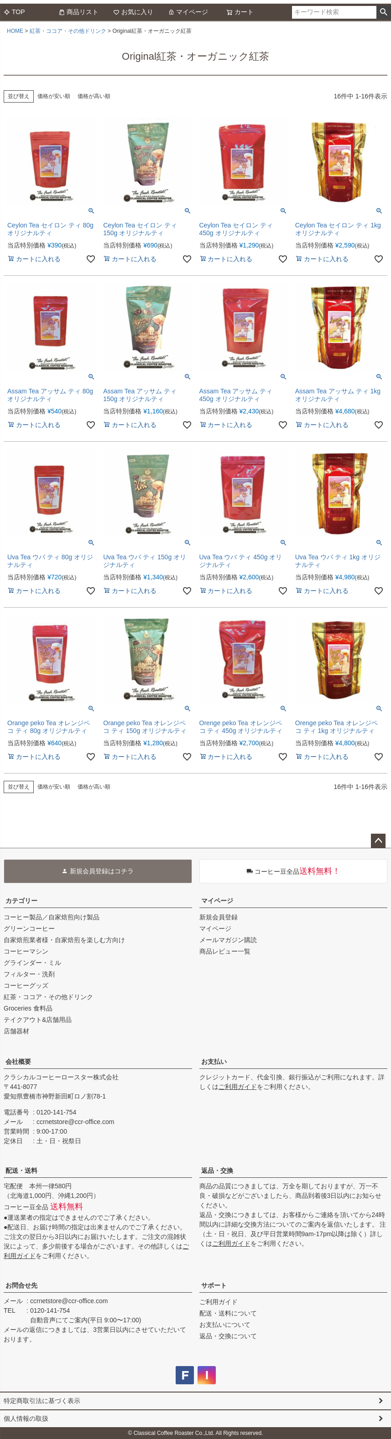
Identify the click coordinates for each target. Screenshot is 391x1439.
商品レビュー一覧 (224, 951)
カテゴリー (21, 900)
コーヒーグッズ (26, 985)
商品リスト (78, 11)
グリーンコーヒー (29, 928)
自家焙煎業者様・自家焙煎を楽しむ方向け (64, 940)
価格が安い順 (53, 96)
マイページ (188, 11)
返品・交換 (217, 1170)
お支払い (214, 1061)
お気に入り (133, 11)
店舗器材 (16, 1031)
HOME (15, 31)
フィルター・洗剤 (29, 974)
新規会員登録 (218, 917)
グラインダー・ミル (32, 962)
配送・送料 (21, 1170)
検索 (383, 12)
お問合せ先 (21, 1285)
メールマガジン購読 (228, 940)
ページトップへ (378, 841)
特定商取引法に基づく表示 (42, 1400)
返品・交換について (228, 1336)
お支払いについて (224, 1324)
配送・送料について (228, 1313)
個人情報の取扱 (26, 1418)
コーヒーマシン (26, 951)
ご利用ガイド (238, 1086)
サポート (214, 1285)
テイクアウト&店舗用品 (38, 1019)
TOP (14, 11)
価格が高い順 (94, 96)
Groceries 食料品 (28, 1008)
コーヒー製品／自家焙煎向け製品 (51, 917)
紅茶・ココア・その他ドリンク (68, 31)
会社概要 (18, 1061)
